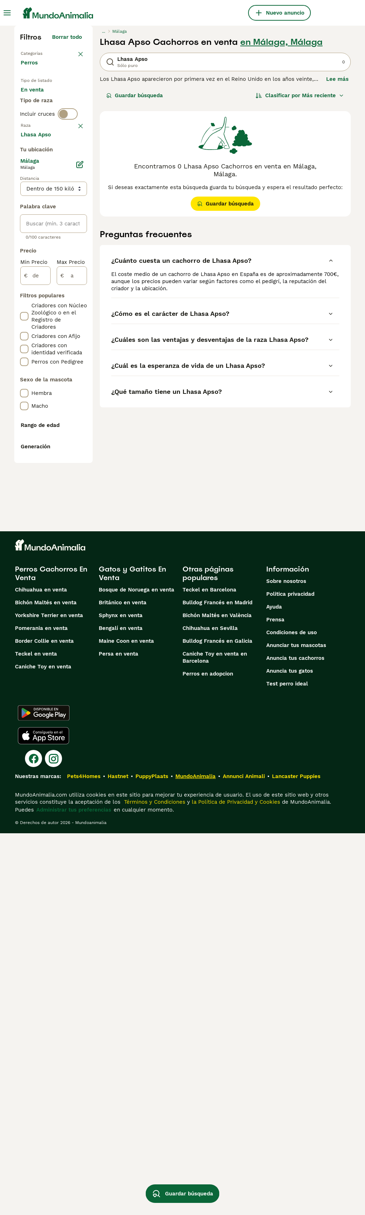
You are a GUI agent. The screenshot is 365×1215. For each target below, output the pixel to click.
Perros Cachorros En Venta (51, 955)
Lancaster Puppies (296, 1158)
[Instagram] (53, 1140)
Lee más (337, 79)
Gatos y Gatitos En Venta (132, 955)
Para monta (41, 132)
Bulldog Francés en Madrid (217, 984)
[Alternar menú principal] (7, 13)
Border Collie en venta (44, 1023)
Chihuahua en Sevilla (210, 1010)
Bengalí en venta (121, 1010)
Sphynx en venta (121, 997)
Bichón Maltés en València (217, 997)
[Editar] (80, 372)
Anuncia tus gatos (289, 1052)
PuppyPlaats (151, 1158)
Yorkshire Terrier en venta (49, 997)
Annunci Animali (244, 1158)
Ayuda (274, 988)
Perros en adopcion (207, 1055)
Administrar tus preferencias (73, 1191)
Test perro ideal (287, 1065)
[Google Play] (44, 1094)
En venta (38, 98)
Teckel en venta (36, 1035)
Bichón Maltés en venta (46, 984)
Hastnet (118, 1158)
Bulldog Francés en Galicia (217, 1023)
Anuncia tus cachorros (295, 1040)
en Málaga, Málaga (281, 42)
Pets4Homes (84, 1158)
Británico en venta (122, 984)
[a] (72, 483)
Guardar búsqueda (134, 95)
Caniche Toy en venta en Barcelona (214, 1039)
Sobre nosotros (286, 963)
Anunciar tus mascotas (296, 1027)
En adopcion (42, 115)
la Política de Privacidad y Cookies (235, 1183)
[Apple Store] (43, 1117)
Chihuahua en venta (41, 971)
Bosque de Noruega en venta (136, 971)
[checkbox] (24, 211)
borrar (74, 174)
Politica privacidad (290, 975)
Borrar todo (67, 37)
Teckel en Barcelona (209, 971)
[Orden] (300, 95)
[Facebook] (33, 1140)
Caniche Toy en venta (43, 1048)
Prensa (275, 1001)
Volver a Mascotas (45, 52)
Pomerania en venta (41, 1010)
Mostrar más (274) (63, 341)
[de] (35, 483)
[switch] (68, 159)
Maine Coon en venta (126, 1023)
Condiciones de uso (291, 1014)
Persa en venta (118, 1035)
